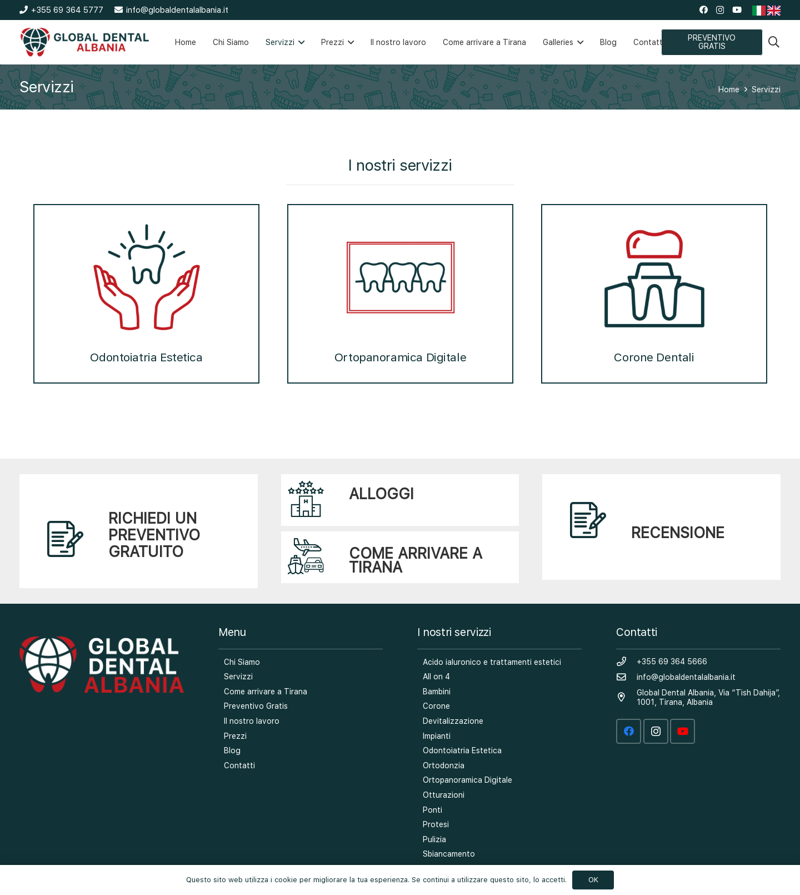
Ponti (432, 810)
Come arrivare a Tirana (265, 691)
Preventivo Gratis (256, 706)
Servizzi (238, 676)
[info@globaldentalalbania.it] (626, 678)
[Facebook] (703, 10)
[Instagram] (720, 10)
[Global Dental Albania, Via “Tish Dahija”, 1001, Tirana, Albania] (626, 698)
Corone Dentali (654, 293)
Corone (436, 706)
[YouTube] (737, 10)
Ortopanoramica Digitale (400, 293)
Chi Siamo (242, 662)
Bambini (437, 691)
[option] (146, 288)
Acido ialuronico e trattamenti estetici (492, 662)
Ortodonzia (443, 765)
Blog (232, 750)
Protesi (436, 824)
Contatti (239, 765)
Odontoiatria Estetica (146, 293)
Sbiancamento (449, 853)
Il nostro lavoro (251, 721)
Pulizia (434, 839)
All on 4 (436, 676)
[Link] (85, 42)
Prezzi (235, 736)
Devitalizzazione (453, 721)
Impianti (437, 736)
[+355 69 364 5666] (626, 662)
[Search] (774, 42)
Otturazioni (443, 794)
